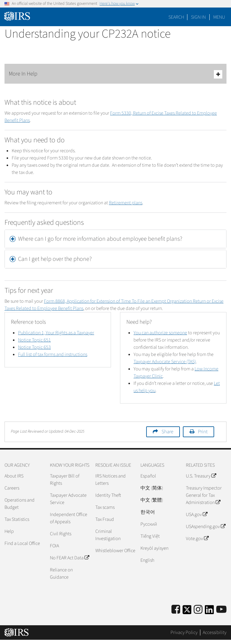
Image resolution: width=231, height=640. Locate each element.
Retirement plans (125, 202)
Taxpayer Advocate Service (68, 499)
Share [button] (167, 431)
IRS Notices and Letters (110, 480)
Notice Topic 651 (34, 340)
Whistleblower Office (115, 550)
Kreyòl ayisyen (154, 548)
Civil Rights (60, 533)
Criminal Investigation (108, 535)
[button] (115, 239)
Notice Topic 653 (34, 347)
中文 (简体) (151, 488)
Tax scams (105, 507)
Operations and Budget (20, 504)
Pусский (148, 524)
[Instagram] (198, 609)
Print (203, 431)
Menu (219, 17)
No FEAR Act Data (69, 558)
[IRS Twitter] (187, 611)
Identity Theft (108, 495)
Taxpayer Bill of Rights (64, 480)
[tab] (115, 239)
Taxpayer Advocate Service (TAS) (165, 361)
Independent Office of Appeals (68, 518)
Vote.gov (197, 538)
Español (148, 476)
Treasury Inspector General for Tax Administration (204, 495)
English (147, 560)
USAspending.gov (205, 526)
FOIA (54, 546)
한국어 (147, 512)
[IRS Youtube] (221, 609)
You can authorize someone (160, 332)
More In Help (115, 74)
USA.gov (196, 514)
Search (176, 17)
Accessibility (214, 632)
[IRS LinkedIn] (209, 611)
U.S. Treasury (201, 476)
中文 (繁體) (151, 500)
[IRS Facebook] (175, 609)
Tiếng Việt (150, 536)
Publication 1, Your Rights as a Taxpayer (56, 332)
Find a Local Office (22, 543)
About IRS (14, 476)
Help (9, 531)
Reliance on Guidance (61, 573)
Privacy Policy (184, 632)
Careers (12, 488)
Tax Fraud (104, 519)
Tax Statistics (17, 519)
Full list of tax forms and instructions (52, 354)
